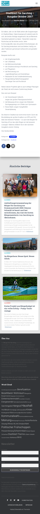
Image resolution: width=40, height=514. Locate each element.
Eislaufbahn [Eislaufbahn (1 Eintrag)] (22, 399)
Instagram (10, 500)
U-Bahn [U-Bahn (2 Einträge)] (27, 434)
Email (3, 462)
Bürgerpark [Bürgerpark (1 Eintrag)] (13, 396)
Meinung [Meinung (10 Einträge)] (6, 420)
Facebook (7, 500)
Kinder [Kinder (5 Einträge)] (29, 409)
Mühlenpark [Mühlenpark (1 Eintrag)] (22, 420)
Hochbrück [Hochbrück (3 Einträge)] (5, 410)
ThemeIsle (27, 509)
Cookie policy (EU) (27, 500)
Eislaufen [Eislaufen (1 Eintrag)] (27, 399)
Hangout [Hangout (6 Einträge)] (17, 405)
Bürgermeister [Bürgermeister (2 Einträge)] (5, 396)
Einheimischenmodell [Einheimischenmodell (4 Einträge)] (10, 399)
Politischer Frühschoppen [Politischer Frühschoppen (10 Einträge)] (15, 427)
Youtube (18, 500)
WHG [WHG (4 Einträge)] (19, 437)
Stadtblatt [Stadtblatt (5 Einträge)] (12, 434)
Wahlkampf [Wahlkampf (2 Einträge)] (13, 437)
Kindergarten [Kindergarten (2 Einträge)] (5, 413)
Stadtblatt (13, 140)
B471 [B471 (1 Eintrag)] (16, 390)
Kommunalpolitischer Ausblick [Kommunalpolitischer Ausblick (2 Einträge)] (22, 413)
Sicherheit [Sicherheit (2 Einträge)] (4, 434)
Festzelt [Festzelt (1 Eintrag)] (29, 402)
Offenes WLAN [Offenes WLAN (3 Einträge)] (12, 424)
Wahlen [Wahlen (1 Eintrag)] (8, 437)
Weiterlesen (29, 231)
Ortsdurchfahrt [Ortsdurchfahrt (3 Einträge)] (24, 424)
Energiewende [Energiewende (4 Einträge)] (7, 402)
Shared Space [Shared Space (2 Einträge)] (30, 431)
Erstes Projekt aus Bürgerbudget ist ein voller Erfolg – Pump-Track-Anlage (19, 308)
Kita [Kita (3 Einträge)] (11, 413)
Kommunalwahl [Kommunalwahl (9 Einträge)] (10, 416)
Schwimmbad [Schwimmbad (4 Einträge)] (20, 431)
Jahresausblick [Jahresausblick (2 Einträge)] (21, 410)
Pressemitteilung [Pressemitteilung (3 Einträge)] (7, 431)
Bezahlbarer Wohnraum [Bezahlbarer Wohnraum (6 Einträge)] (12, 393)
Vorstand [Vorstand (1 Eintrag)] (3, 437)
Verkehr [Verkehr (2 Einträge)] (32, 434)
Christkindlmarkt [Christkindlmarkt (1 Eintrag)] (20, 396)
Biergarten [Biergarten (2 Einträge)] (28, 393)
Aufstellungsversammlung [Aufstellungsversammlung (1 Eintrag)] (7, 390)
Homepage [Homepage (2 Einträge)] (13, 410)
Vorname (4, 449)
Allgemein (13, 136)
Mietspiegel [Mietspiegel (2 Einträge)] (15, 420)
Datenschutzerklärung (28, 484)
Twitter (14, 500)
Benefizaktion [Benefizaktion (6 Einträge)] (23, 389)
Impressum (29, 505)
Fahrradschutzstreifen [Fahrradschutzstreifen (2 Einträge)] (20, 402)
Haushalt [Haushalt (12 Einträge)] (27, 405)
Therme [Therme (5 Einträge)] (21, 434)
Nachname (4, 456)
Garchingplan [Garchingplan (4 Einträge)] (7, 406)
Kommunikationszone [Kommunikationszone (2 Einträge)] (26, 416)
